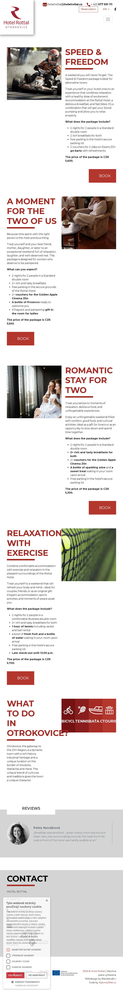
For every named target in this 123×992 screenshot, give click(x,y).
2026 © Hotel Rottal (94, 971)
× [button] (46, 900)
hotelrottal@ (62, 4)
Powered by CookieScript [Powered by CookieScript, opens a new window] (26, 985)
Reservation (88, 9)
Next (120, 833)
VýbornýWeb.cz (107, 982)
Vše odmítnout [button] (36, 975)
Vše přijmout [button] (15, 975)
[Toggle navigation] (108, 19)
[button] (26, 981)
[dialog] (26, 943)
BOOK (105, 176)
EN (105, 9)
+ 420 (99, 4)
